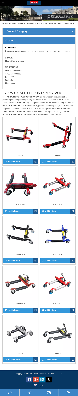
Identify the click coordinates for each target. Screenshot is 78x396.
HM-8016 (57, 353)
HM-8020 (57, 155)
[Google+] (36, 379)
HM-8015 (20, 353)
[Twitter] (49, 379)
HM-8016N (20, 205)
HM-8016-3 (20, 304)
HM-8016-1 (57, 205)
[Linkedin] (42, 379)
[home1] (39, 13)
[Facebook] (29, 379)
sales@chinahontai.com (16, 61)
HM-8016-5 (20, 254)
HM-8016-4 (57, 254)
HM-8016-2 (57, 304)
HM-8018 (20, 155)
